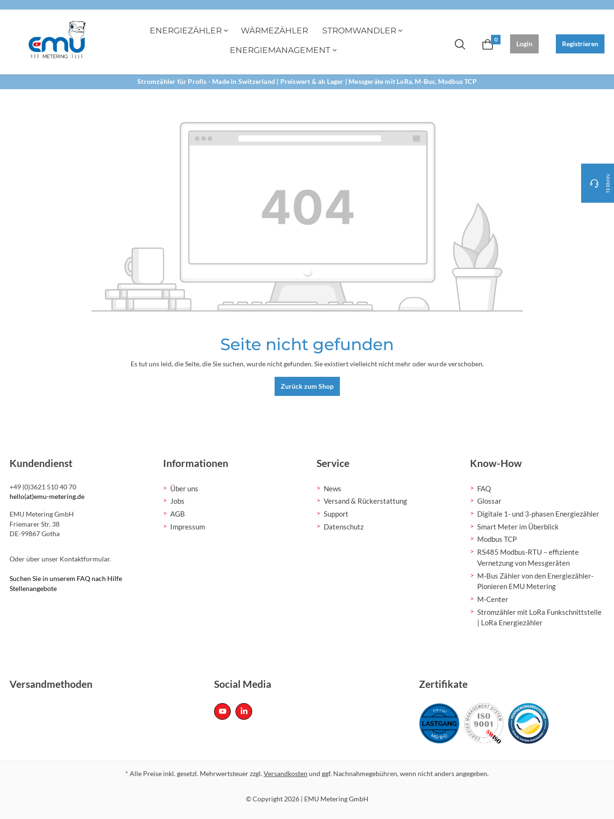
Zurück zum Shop (307, 386)
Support (336, 513)
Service (333, 463)
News (332, 488)
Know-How (496, 463)
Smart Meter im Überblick (518, 526)
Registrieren (580, 44)
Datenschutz (344, 526)
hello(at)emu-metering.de (47, 496)
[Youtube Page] (222, 711)
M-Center (492, 599)
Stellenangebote (33, 588)
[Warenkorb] (487, 44)
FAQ (484, 488)
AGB (177, 513)
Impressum (187, 526)
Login (524, 44)
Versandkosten (285, 773)
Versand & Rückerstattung (365, 501)
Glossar (489, 501)
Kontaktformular (85, 559)
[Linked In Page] (243, 711)
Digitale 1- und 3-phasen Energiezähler (538, 513)
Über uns (184, 488)
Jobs (177, 501)
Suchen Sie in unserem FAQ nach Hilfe (66, 578)
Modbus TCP (497, 539)
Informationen (195, 463)
